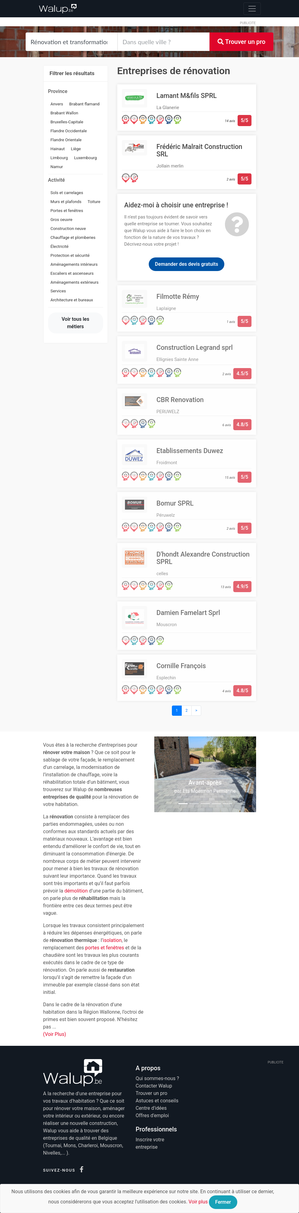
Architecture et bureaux (72, 300)
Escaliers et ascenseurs (72, 273)
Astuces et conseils (157, 1101)
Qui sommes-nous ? (157, 1078)
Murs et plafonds (66, 201)
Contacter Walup (154, 1086)
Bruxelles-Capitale (67, 122)
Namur (57, 166)
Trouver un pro (241, 41)
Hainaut (58, 148)
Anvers (57, 104)
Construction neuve (68, 228)
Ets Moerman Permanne (209, 791)
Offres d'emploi (152, 1115)
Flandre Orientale (66, 140)
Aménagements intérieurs (74, 264)
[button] (162, 774)
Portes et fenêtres (67, 210)
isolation (112, 940)
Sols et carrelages (67, 192)
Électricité (60, 246)
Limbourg (59, 157)
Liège (76, 148)
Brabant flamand (84, 104)
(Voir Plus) (54, 1034)
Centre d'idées (151, 1108)
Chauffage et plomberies (73, 237)
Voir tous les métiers (75, 322)
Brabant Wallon (64, 113)
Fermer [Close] (223, 1202)
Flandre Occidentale (69, 131)
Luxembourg (85, 157)
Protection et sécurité (70, 255)
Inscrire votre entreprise (150, 1143)
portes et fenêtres (104, 948)
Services (58, 291)
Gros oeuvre (62, 219)
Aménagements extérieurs (75, 282)
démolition (76, 891)
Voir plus (198, 1202)
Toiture (94, 201)
